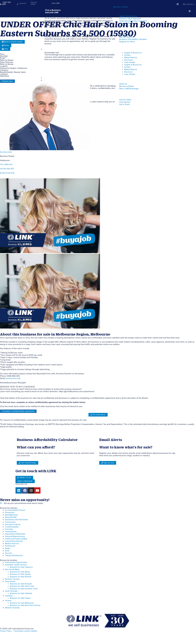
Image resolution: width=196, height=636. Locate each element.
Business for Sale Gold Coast (22, 586)
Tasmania (8, 596)
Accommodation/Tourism (15, 510)
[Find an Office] (29, 4)
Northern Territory (12, 579)
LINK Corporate (52, 78)
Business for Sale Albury (20, 572)
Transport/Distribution (14, 555)
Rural (7, 551)
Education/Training (12, 524)
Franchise (9, 529)
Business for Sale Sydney (20, 574)
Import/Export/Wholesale (15, 534)
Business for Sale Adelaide (21, 593)
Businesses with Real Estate (16, 520)
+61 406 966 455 (7, 169)
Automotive (9, 512)
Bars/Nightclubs (11, 515)
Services (8, 553)
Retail (7, 548)
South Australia (11, 591)
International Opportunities (16, 562)
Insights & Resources (133, 53)
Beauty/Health (11, 517)
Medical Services (12, 544)
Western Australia (12, 608)
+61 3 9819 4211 (6, 165)
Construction (10, 522)
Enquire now (7, 81)
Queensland (10, 581)
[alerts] (1, 503)
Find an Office (34, 3)
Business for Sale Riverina (20, 577)
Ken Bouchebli (6, 152)
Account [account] (22, 3)
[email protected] (13, 378)
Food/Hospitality (11, 527)
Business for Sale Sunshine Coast (24, 589)
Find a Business (53, 10)
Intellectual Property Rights (16, 539)
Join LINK (55, 3)
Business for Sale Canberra (21, 567)
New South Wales (12, 569)
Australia (189, 4)
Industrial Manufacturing (15, 536)
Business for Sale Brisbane (21, 584)
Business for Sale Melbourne (22, 603)
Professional (10, 546)
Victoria (8, 601)
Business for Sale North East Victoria (25, 605)
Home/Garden (11, 532)
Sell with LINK (51, 13)
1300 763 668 (6, 3)
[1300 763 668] (1, 4)
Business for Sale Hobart (20, 598)
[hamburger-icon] (178, 4)
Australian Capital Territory (16, 565)
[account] (17, 4)
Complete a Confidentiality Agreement (18, 411)
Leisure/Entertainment (14, 541)
